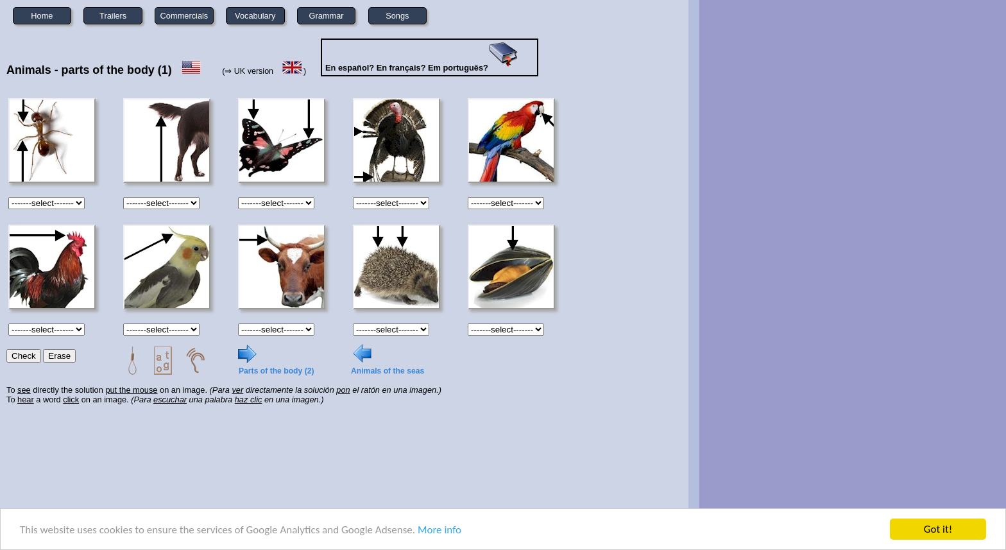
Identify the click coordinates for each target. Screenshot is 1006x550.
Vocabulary (255, 16)
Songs (397, 16)
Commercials (184, 16)
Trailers (112, 16)
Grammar (326, 16)
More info (439, 530)
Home (42, 16)
